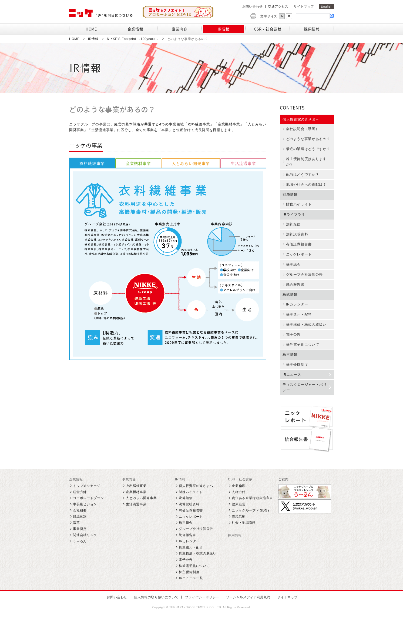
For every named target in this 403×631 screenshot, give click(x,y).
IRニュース (307, 382)
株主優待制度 (295, 371)
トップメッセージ (86, 496)
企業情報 (76, 489)
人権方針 (239, 502)
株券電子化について (301, 351)
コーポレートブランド (90, 508)
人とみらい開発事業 (141, 508)
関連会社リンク (85, 545)
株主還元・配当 (297, 320)
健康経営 (239, 515)
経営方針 (80, 502)
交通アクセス (278, 6)
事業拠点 (80, 539)
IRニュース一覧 (191, 588)
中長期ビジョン (85, 515)
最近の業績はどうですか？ (307, 150)
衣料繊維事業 (136, 496)
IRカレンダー (295, 309)
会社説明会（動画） (301, 129)
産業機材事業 (136, 502)
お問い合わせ (252, 6)
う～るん (80, 551)
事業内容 (129, 489)
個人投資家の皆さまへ (301, 119)
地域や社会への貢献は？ (305, 187)
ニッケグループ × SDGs (250, 521)
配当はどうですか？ (301, 176)
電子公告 (292, 340)
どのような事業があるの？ (307, 139)
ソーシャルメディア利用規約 (246, 608)
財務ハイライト (297, 207)
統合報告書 (294, 289)
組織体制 (80, 527)
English (327, 6)
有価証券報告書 (297, 248)
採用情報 (235, 546)
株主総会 (292, 269)
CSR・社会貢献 (240, 489)
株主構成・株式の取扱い (305, 330)
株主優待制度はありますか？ (305, 163)
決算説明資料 (295, 237)
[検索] (313, 16)
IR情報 (180, 489)
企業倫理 (239, 496)
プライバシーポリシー (201, 608)
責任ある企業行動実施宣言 (252, 508)
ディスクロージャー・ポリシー (307, 395)
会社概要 (80, 521)
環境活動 (239, 527)
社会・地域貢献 (244, 533)
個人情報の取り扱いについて (157, 608)
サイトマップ (304, 6)
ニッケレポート (297, 258)
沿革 (76, 533)
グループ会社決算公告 (303, 279)
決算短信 (292, 227)
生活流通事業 (136, 515)
